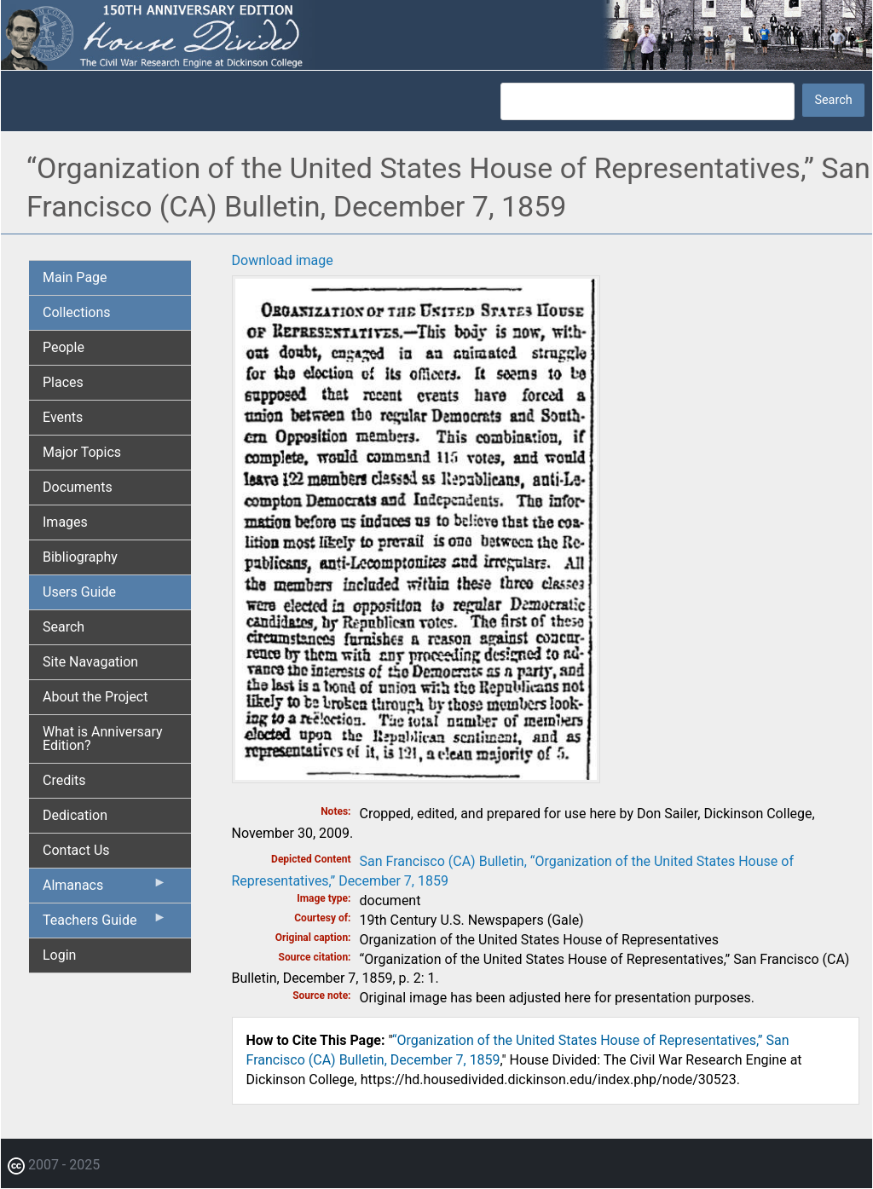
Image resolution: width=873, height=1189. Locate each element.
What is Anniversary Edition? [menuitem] (103, 738)
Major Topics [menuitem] (82, 452)
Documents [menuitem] (78, 487)
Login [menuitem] (59, 955)
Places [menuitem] (63, 382)
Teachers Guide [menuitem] (105, 924)
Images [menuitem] (65, 522)
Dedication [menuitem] (75, 815)
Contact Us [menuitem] (76, 850)
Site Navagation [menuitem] (90, 662)
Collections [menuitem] (77, 312)
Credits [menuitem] (64, 780)
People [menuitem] (63, 347)
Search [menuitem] (63, 627)
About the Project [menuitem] (95, 697)
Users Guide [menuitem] (79, 592)
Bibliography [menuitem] (80, 557)
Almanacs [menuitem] (105, 889)
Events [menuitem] (63, 417)
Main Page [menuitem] (75, 277)
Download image (282, 260)
